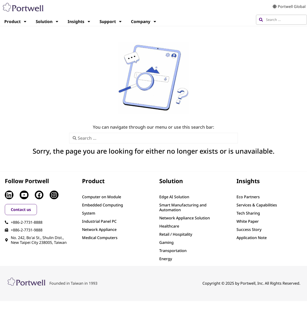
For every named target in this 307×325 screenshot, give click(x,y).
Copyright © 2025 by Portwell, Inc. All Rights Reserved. (251, 283)
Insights (79, 21)
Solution (47, 21)
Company (144, 21)
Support (111, 21)
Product (15, 21)
